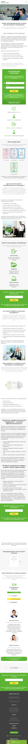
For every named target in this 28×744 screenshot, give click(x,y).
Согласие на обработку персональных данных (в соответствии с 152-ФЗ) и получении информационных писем (14, 305)
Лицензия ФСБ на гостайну (14, 718)
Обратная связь (14, 732)
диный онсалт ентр (5, 2)
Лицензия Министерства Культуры (14, 720)
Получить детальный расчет (14, 735)
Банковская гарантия (14, 723)
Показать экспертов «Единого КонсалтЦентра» (14, 659)
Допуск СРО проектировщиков (14, 708)
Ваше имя (8, 81)
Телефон (7, 85)
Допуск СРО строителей (14, 707)
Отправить (14, 91)
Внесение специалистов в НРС (14, 710)
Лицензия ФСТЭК (14, 719)
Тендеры (14, 725)
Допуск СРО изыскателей (14, 709)
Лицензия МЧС (14, 717)
